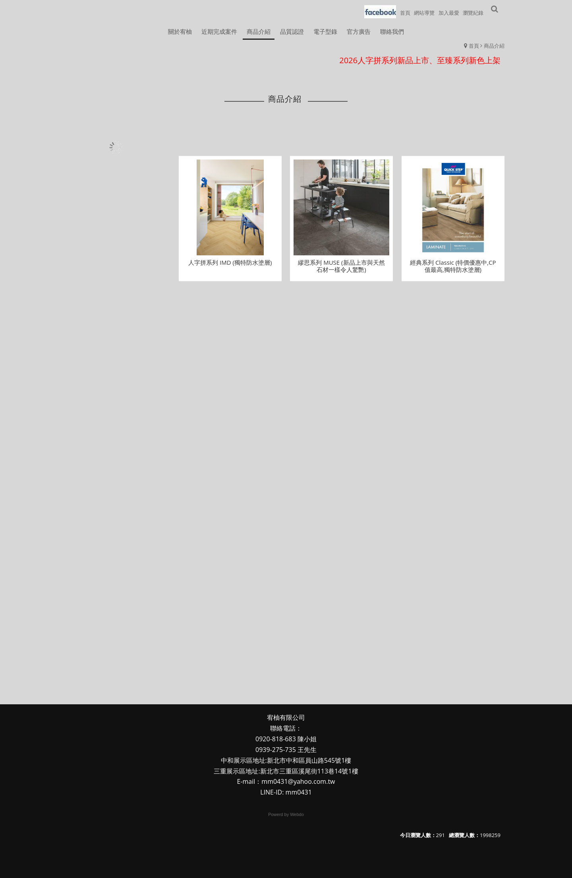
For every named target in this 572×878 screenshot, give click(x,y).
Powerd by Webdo (286, 814)
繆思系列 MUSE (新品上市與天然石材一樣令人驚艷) (341, 272)
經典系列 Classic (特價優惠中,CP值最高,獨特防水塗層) (453, 272)
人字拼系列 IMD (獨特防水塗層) (230, 268)
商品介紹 (494, 45)
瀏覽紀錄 (473, 12)
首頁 (474, 45)
